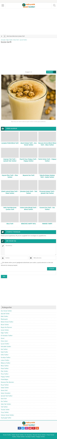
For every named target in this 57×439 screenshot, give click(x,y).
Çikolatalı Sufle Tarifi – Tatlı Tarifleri (28, 192)
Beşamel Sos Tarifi (28, 175)
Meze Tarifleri (5, 366)
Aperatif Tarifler (5, 313)
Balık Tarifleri (4, 316)
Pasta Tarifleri (4, 368)
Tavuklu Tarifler (5, 409)
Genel (2, 338)
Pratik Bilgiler (4, 379)
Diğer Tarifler (9, 39)
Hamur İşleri (4, 341)
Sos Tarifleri (4, 401)
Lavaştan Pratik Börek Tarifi (9, 143)
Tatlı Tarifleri (4, 407)
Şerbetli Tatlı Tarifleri (6, 396)
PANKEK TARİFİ (47, 223)
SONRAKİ (49, 72)
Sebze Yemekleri (5, 393)
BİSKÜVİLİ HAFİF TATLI (28, 223)
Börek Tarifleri (5, 324)
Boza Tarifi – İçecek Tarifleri (20, 39)
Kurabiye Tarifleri (5, 357)
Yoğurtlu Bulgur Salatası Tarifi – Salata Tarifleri (47, 176)
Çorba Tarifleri (5, 330)
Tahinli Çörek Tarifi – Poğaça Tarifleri (47, 160)
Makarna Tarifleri (5, 363)
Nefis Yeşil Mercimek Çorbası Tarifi (9, 208)
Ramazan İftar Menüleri (7, 382)
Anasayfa (3, 39)
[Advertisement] (28, 21)
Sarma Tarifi (4, 390)
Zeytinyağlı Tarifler (6, 418)
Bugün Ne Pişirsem (6, 327)
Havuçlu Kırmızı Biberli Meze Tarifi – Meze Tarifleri (47, 144)
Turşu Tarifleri (5, 412)
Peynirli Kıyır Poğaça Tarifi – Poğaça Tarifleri (28, 160)
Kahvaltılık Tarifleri (6, 346)
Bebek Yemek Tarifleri (7, 322)
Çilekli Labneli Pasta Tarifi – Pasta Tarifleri (10, 192)
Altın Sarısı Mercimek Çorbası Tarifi (16, 36)
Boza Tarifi (10, 223)
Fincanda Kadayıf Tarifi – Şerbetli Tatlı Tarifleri (47, 192)
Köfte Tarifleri (4, 355)
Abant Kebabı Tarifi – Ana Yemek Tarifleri (29, 144)
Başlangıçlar (4, 319)
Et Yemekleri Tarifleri (6, 335)
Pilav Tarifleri (4, 371)
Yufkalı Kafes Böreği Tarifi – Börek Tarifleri (28, 208)
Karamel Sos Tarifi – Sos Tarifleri (47, 208)
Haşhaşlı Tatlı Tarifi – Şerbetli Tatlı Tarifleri (9, 160)
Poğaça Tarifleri (5, 376)
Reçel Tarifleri (5, 385)
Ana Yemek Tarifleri (6, 311)
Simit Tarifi (4, 398)
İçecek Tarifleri (5, 344)
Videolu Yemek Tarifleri (7, 415)
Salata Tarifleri (5, 387)
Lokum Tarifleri (5, 360)
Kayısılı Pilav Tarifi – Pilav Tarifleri (10, 176)
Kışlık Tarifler (4, 352)
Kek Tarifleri (4, 349)
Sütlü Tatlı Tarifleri (6, 404)
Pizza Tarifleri (4, 374)
